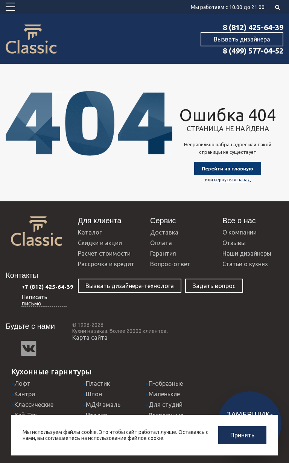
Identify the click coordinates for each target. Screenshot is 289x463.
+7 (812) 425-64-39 (47, 287)
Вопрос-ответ (170, 264)
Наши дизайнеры (246, 253)
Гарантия (163, 253)
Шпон (94, 394)
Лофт (22, 383)
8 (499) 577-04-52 (253, 50)
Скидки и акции (100, 242)
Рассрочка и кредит (106, 264)
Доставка (164, 232)
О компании (239, 232)
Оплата (161, 242)
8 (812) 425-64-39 (253, 27)
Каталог (90, 232)
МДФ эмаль (103, 404)
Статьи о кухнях (245, 264)
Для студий (166, 404)
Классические (33, 404)
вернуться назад (232, 179)
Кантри (24, 394)
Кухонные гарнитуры (51, 371)
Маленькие (164, 394)
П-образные (166, 383)
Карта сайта (90, 337)
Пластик (98, 383)
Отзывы (234, 242)
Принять (242, 435)
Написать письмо (34, 300)
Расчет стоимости (104, 253)
